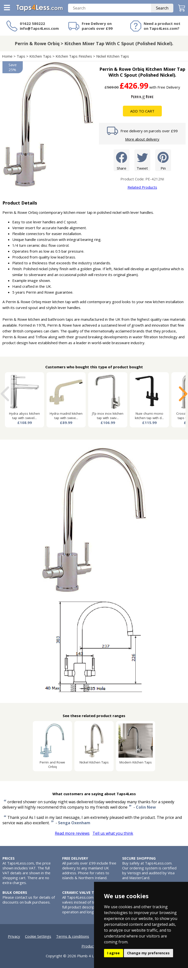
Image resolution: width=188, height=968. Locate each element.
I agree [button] (113, 953)
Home (7, 56)
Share (121, 160)
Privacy (14, 936)
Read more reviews (72, 833)
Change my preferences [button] (148, 953)
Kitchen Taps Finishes (74, 56)
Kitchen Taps (40, 56)
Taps (21, 56)
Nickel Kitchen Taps (112, 56)
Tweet (142, 160)
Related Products (142, 187)
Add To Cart (142, 111)
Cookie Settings (38, 936)
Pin (163, 160)
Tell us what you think (113, 833)
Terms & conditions (72, 936)
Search (162, 8)
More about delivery (142, 139)
